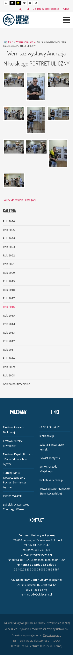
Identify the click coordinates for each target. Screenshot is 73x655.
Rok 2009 (9, 367)
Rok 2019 (9, 281)
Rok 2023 (9, 247)
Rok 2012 (9, 341)
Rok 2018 (9, 290)
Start (10, 41)
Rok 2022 (9, 255)
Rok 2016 (9, 307)
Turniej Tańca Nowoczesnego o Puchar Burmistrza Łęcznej (14, 480)
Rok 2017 (9, 298)
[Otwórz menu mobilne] (66, 20)
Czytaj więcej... (52, 635)
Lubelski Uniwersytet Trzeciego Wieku (16, 507)
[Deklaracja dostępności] (46, 8)
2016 (32, 41)
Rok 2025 (9, 230)
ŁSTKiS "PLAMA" (50, 427)
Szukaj (20, 9)
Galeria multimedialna (16, 384)
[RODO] (65, 8)
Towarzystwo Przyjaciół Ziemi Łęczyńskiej (55, 491)
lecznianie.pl (47, 436)
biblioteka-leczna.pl (51, 480)
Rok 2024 (9, 238)
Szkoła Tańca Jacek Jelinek (52, 447)
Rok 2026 (9, 221)
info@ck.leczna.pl (41, 555)
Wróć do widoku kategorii (20, 200)
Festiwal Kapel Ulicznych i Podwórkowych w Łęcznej (18, 459)
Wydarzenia (22, 41)
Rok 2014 (9, 324)
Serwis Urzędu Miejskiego (48, 469)
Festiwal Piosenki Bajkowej (14, 429)
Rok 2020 (9, 272)
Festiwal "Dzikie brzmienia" (13, 443)
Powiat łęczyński (50, 458)
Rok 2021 (9, 264)
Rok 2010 (9, 358)
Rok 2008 (9, 375)
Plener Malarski (12, 496)
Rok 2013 (9, 332)
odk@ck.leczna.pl (41, 594)
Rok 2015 (9, 315)
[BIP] (28, 8)
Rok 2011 (9, 349)
